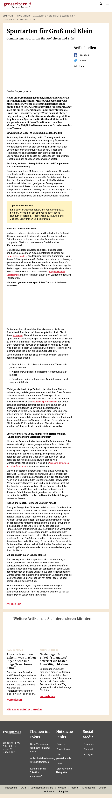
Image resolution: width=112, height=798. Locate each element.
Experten (61, 748)
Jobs (59, 767)
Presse (74, 791)
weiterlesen (15, 700)
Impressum (11, 791)
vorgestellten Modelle (18, 256)
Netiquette (49, 795)
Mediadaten (88, 791)
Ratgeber (63, 795)
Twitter (83, 60)
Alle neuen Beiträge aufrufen (27, 713)
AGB (23, 791)
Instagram (89, 758)
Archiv (102, 791)
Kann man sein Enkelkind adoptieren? (38, 776)
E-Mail (82, 66)
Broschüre (18, 335)
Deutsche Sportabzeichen (45, 401)
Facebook (84, 55)
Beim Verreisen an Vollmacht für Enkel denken (40, 752)
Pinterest (88, 753)
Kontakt (62, 791)
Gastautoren (63, 753)
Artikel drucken (14, 602)
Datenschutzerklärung (42, 791)
